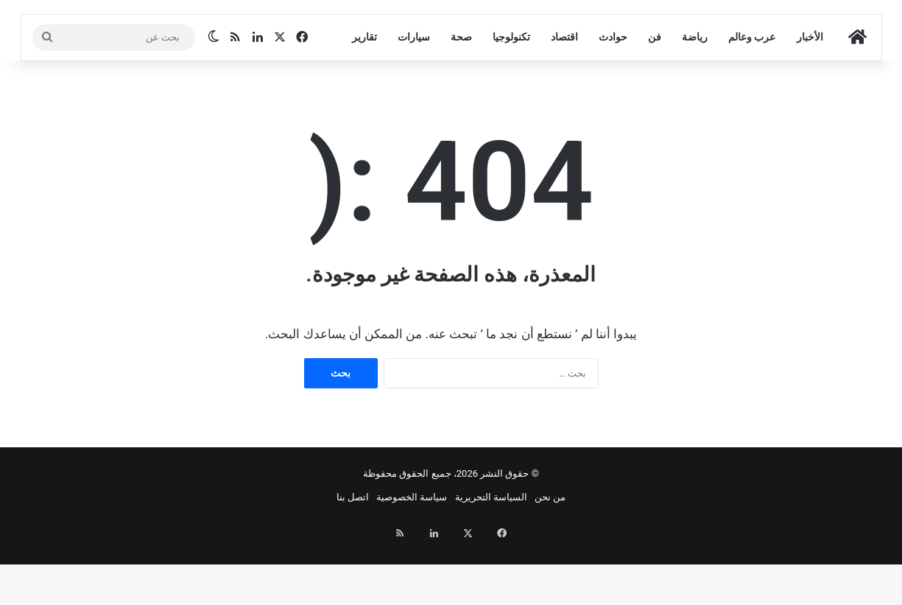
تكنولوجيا (511, 94)
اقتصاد (564, 94)
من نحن (550, 554)
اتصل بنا (353, 554)
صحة (461, 94)
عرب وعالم (751, 94)
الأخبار (810, 94)
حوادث (613, 94)
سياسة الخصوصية (411, 554)
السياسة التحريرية (491, 554)
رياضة (695, 94)
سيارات (414, 94)
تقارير (364, 94)
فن (654, 94)
